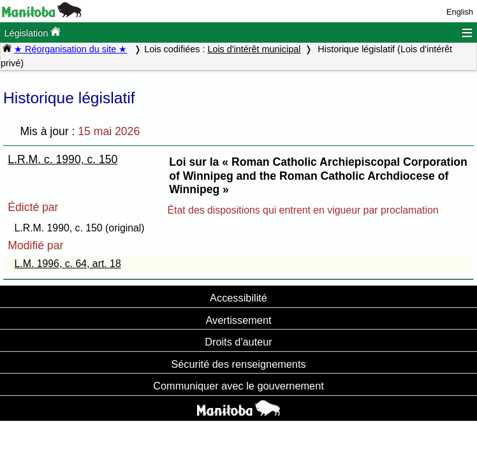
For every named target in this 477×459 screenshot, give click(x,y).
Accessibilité (238, 297)
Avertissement (238, 320)
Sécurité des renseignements (238, 364)
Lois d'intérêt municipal (253, 49)
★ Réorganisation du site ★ (70, 49)
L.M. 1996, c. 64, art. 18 (68, 263)
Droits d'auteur (238, 341)
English (459, 12)
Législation (32, 32)
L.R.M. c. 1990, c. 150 (62, 159)
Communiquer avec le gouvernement (238, 385)
